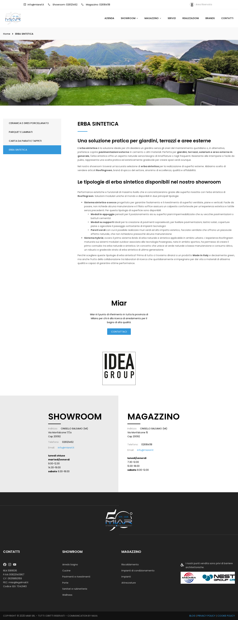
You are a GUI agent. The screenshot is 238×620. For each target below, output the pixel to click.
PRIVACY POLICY (206, 615)
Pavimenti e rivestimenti (76, 576)
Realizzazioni (190, 18)
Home (6, 33)
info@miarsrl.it (34, 4)
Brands (210, 18)
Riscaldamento (130, 564)
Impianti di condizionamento (138, 570)
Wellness (67, 595)
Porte (65, 582)
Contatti (227, 18)
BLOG (192, 615)
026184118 (146, 444)
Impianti (126, 576)
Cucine (66, 570)
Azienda (109, 18)
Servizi (172, 18)
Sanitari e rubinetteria (74, 588)
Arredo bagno (70, 564)
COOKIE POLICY (226, 615)
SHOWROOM (128, 18)
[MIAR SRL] (119, 519)
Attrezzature (128, 582)
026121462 (67, 442)
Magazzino (151, 18)
